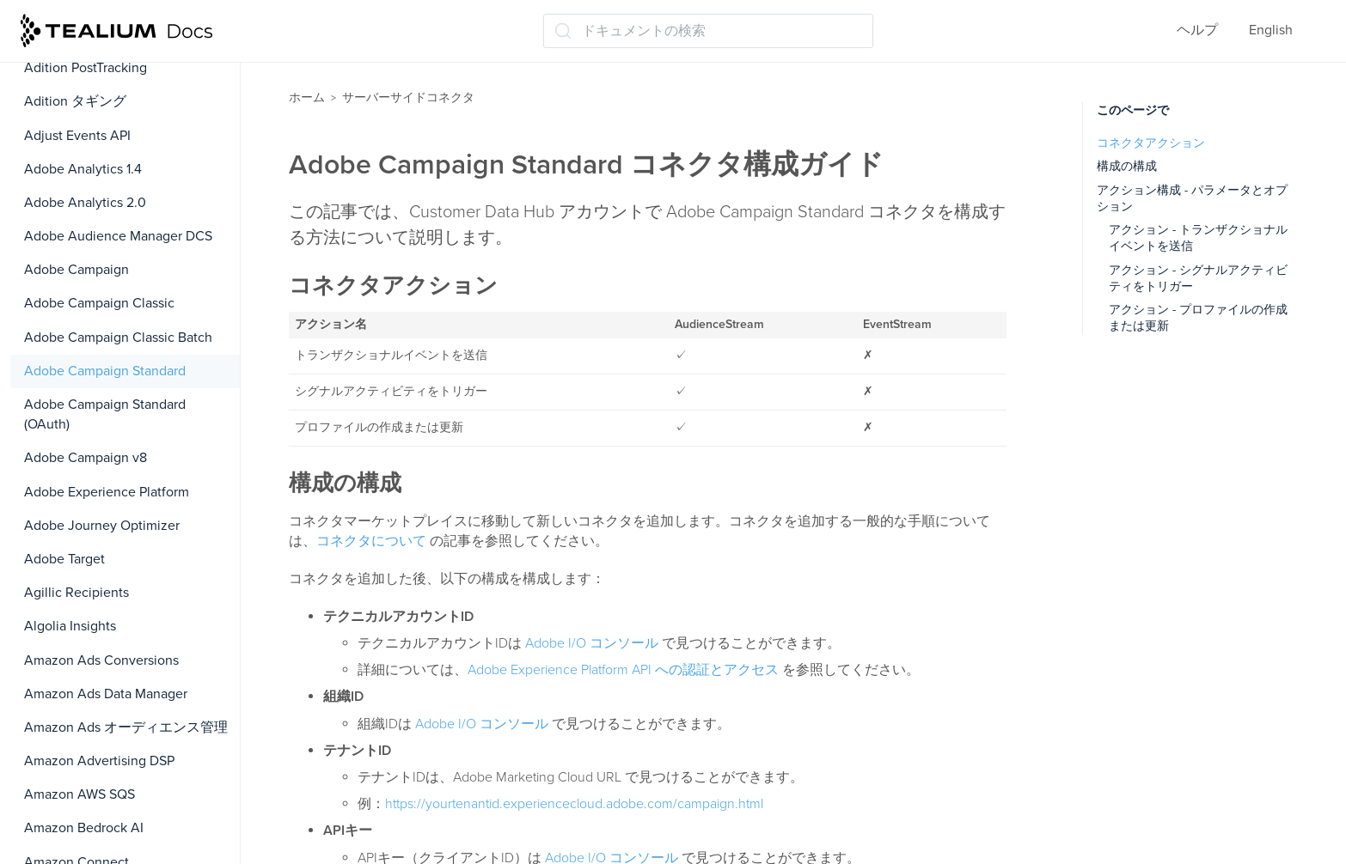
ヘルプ (1197, 30)
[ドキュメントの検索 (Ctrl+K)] (708, 31)
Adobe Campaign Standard (105, 371)
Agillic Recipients (76, 592)
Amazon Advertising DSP (99, 761)
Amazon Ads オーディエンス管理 (126, 727)
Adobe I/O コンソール (591, 643)
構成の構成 (1127, 166)
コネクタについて (371, 541)
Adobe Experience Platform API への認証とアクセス (623, 669)
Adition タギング (75, 101)
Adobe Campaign (76, 269)
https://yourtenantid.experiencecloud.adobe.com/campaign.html (574, 803)
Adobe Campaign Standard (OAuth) (105, 414)
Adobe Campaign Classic (99, 303)
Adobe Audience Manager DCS (118, 236)
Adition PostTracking (85, 67)
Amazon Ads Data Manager (105, 694)
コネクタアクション (1151, 143)
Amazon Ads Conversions (101, 660)
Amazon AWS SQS (79, 794)
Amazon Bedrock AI (84, 828)
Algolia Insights (70, 626)
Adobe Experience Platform (106, 492)
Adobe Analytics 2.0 (85, 202)
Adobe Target (64, 559)
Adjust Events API (77, 135)
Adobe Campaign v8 (85, 457)
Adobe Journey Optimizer (102, 525)
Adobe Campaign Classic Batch (118, 337)
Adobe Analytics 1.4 (83, 169)
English (1271, 30)
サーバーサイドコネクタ (408, 97)
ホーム (307, 97)
